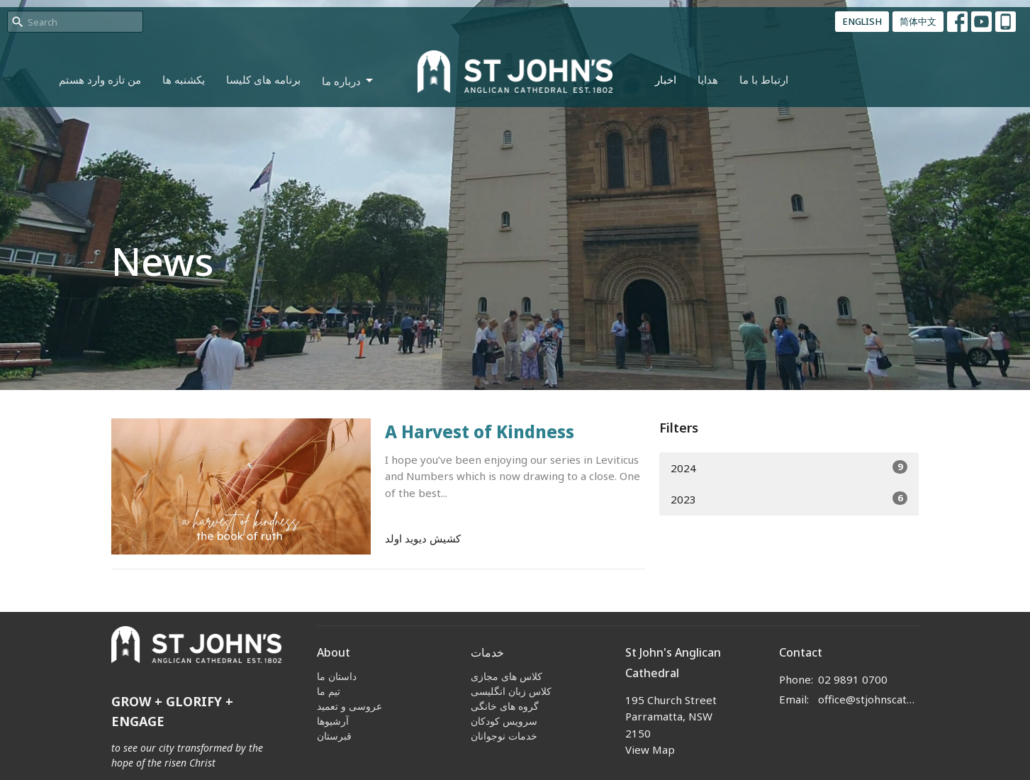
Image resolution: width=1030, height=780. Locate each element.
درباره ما (348, 81)
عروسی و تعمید (349, 706)
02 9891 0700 (853, 679)
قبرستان (334, 735)
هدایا (708, 79)
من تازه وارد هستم (100, 79)
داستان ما (337, 676)
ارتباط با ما (763, 79)
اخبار (665, 79)
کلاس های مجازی (506, 676)
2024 (789, 467)
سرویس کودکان (504, 721)
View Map (650, 749)
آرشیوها (333, 721)
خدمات (487, 652)
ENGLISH (862, 21)
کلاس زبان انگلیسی (511, 691)
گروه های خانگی (505, 706)
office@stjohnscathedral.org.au (868, 699)
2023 (789, 498)
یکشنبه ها (183, 79)
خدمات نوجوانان (504, 735)
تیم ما (328, 691)
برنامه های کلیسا (263, 79)
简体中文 (918, 21)
